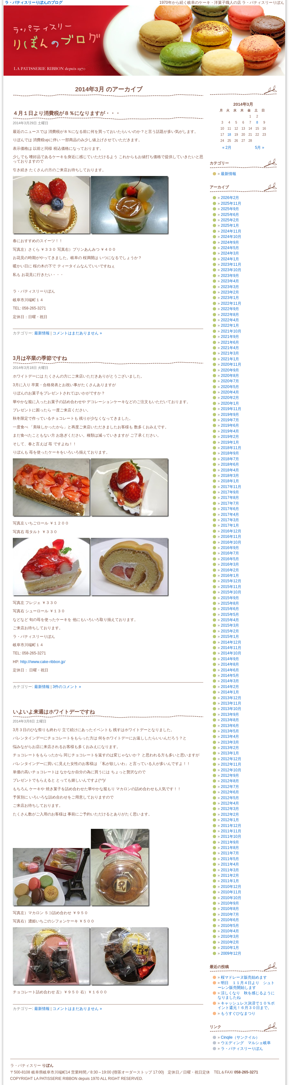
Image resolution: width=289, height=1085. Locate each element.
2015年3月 (230, 625)
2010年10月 (231, 898)
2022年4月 (230, 320)
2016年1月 (230, 575)
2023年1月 (230, 297)
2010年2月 (230, 942)
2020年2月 (230, 397)
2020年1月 (230, 403)
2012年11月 (231, 764)
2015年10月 (231, 592)
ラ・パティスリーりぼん (242, 1048)
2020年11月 (231, 364)
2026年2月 (230, 197)
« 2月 (227, 147)
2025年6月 (230, 214)
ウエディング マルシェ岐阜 (246, 1043)
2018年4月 (230, 470)
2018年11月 (231, 448)
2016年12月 (231, 531)
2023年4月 (230, 281)
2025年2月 (230, 220)
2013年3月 (230, 742)
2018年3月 (230, 475)
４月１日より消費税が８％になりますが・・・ (66, 113)
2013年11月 (231, 703)
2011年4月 (230, 864)
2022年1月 (230, 325)
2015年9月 (230, 598)
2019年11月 (231, 409)
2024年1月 (230, 259)
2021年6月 (230, 342)
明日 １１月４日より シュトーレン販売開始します (246, 985)
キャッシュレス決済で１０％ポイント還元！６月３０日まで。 (246, 1005)
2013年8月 (230, 720)
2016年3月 (230, 564)
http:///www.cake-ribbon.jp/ (42, 662)
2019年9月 (230, 414)
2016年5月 (230, 559)
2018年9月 (230, 453)
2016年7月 (230, 553)
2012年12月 (231, 759)
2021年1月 (230, 359)
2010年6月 (230, 920)
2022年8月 (230, 314)
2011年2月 (230, 875)
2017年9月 (230, 492)
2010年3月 (230, 936)
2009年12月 (231, 953)
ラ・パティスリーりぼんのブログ (33, 2)
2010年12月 (231, 886)
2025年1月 (230, 225)
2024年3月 (230, 253)
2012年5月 (230, 798)
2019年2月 (230, 436)
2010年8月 (230, 908)
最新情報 (42, 333)
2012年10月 (231, 770)
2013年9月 (230, 714)
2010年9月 (230, 903)
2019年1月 (230, 442)
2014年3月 (230, 681)
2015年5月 (230, 614)
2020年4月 (230, 392)
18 (229, 134)
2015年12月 (231, 581)
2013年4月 (230, 736)
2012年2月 (230, 814)
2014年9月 (230, 659)
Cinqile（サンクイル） (240, 1037)
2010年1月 (230, 947)
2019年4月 (230, 431)
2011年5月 (230, 859)
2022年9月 (230, 309)
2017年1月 (230, 525)
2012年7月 (230, 786)
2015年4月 (230, 620)
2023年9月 (230, 275)
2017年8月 (230, 497)
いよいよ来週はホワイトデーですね (54, 711)
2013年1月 (230, 753)
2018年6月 (230, 464)
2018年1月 (230, 481)
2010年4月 (230, 931)
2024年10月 (231, 236)
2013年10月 (231, 709)
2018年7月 (230, 459)
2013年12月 (231, 698)
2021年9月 (230, 336)
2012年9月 (230, 775)
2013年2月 (230, 747)
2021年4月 (230, 348)
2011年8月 (230, 847)
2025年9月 (230, 209)
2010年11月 (231, 892)
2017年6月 (230, 509)
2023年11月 (231, 264)
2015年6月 (230, 609)
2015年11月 (231, 587)
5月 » (259, 147)
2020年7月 (230, 381)
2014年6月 (230, 670)
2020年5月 (230, 387)
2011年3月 (230, 870)
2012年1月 (230, 820)
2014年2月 (230, 686)
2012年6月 (230, 792)
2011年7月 (230, 853)
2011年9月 (230, 842)
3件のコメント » (66, 686)
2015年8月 (230, 603)
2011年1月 (230, 881)
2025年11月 (231, 203)
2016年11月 (231, 536)
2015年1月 (230, 636)
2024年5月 (230, 248)
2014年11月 (231, 648)
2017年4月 (230, 514)
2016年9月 (230, 548)
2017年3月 (230, 520)
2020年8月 (230, 375)
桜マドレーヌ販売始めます (244, 977)
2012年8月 (230, 781)
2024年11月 (231, 231)
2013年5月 (230, 731)
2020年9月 (230, 370)
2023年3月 (230, 287)
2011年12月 (231, 825)
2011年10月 (231, 836)
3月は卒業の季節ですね (40, 358)
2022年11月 (231, 303)
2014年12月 (231, 642)
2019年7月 (230, 420)
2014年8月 (230, 664)
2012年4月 (230, 803)
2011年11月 (231, 831)
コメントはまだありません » (77, 333)
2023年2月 (230, 292)
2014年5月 (230, 675)
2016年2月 (230, 570)
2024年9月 (230, 242)
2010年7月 (230, 914)
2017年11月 (231, 487)
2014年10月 (231, 653)
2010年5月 (230, 925)
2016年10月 (231, 542)
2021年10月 (231, 331)
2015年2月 (230, 631)
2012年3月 (230, 808)
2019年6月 (230, 425)
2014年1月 (230, 692)
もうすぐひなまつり (238, 1013)
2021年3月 (230, 353)
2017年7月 (230, 503)
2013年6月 (230, 725)
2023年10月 (231, 270)
